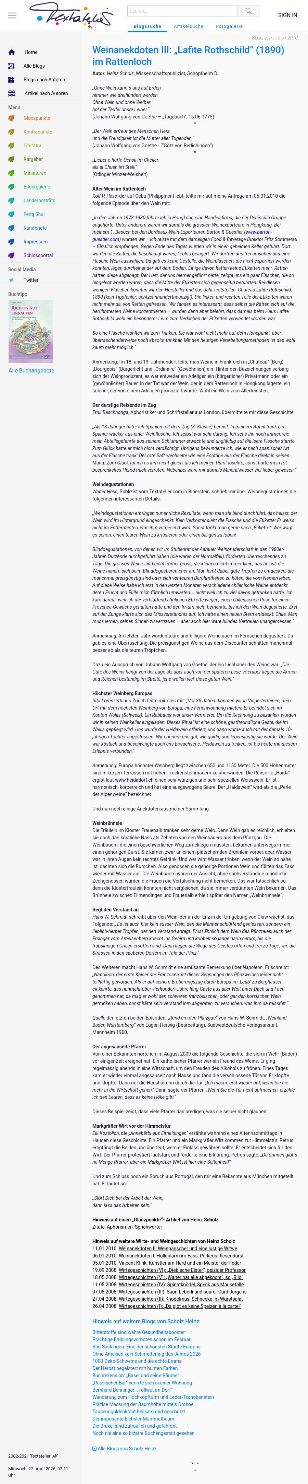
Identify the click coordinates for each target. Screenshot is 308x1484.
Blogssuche (148, 26)
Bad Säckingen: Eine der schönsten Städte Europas (146, 1346)
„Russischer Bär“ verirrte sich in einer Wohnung (142, 1382)
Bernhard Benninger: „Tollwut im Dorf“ (132, 1390)
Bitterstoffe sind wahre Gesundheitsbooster (138, 1332)
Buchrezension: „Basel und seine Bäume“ (135, 1375)
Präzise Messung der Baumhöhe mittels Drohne (142, 1404)
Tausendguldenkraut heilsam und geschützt (138, 1411)
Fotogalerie (229, 26)
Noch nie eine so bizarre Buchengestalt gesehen (143, 1433)
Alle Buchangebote (31, 370)
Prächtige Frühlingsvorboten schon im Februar (141, 1339)
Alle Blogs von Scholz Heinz (124, 1448)
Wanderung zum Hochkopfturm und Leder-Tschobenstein (153, 1397)
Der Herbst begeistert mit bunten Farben (135, 1368)
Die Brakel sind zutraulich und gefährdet (134, 1426)
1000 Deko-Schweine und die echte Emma (137, 1361)
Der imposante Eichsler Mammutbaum (133, 1419)
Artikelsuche (189, 26)
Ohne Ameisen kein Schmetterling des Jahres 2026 (146, 1354)
